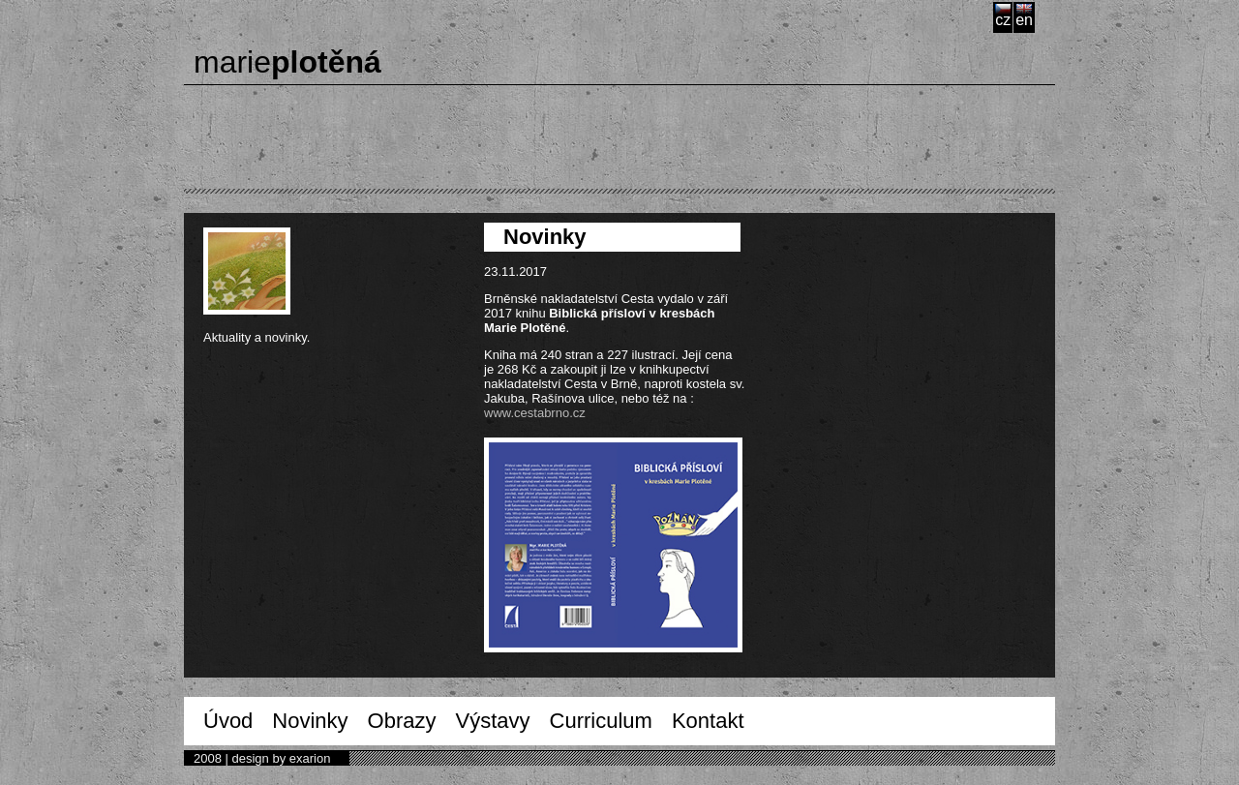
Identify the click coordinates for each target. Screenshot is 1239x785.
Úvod (228, 721)
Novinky (310, 721)
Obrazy (402, 721)
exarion (310, 758)
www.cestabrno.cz (535, 413)
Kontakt (708, 721)
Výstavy (493, 721)
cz (1003, 20)
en (1024, 20)
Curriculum (601, 721)
